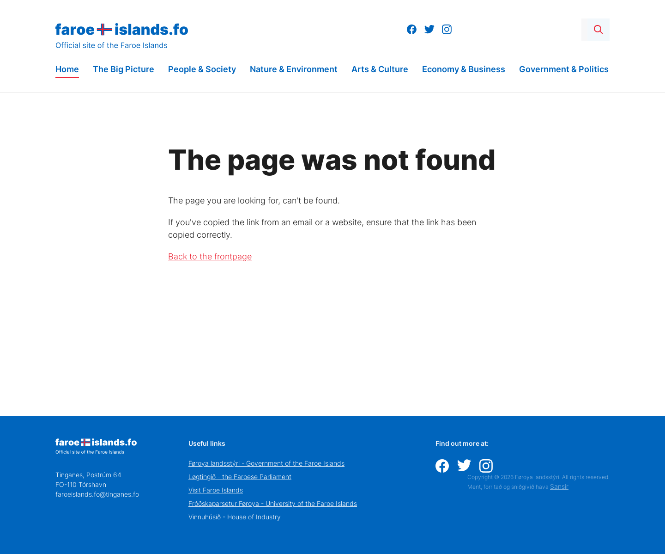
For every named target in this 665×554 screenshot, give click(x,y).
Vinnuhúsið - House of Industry (234, 517)
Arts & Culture (379, 69)
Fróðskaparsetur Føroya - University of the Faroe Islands (272, 503)
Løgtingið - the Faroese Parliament (239, 476)
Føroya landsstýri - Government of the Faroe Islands (266, 463)
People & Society (202, 69)
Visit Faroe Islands (215, 490)
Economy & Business (463, 69)
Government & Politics (564, 69)
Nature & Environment (294, 69)
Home (67, 69)
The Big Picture (123, 69)
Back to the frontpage (210, 256)
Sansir (559, 486)
